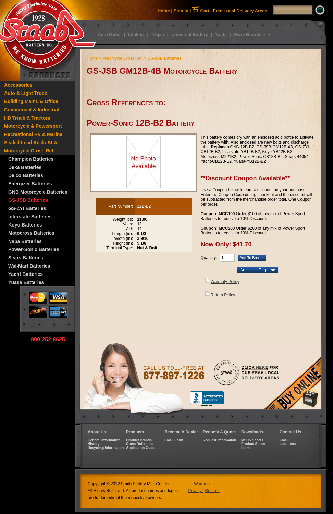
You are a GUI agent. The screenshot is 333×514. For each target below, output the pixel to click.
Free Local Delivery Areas (240, 10)
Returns (212, 490)
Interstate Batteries (30, 216)
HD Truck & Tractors (27, 118)
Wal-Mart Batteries (29, 266)
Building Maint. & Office (31, 101)
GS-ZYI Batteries (27, 208)
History (93, 444)
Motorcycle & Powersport (33, 126)
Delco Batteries (25, 175)
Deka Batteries (24, 167)
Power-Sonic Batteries (33, 249)
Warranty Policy (225, 281)
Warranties (204, 483)
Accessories (18, 85)
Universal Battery (189, 34)
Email (284, 440)
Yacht (221, 34)
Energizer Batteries (30, 183)
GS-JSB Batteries (28, 200)
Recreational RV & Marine (33, 134)
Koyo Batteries (25, 225)
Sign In (181, 10)
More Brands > (249, 34)
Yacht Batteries (25, 274)
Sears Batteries (25, 257)
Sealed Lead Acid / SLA (30, 142)
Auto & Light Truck (25, 93)
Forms (246, 448)
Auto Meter (109, 34)
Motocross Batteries (31, 233)
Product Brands (139, 440)
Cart (200, 10)
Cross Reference (139, 444)
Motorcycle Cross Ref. (29, 151)
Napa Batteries (25, 241)
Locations (288, 444)
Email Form (173, 440)
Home (164, 10)
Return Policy (223, 295)
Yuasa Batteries (26, 282)
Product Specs (253, 444)
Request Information (219, 440)
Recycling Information (106, 448)
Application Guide (141, 448)
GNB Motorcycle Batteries (37, 192)
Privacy (195, 490)
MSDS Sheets (252, 440)
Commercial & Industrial (31, 109)
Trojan (157, 34)
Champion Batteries (30, 159)
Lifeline (136, 34)
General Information (104, 440)
